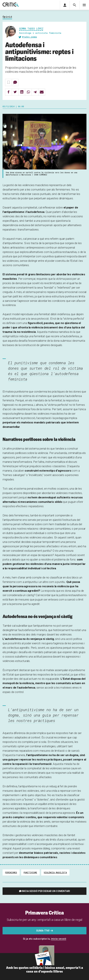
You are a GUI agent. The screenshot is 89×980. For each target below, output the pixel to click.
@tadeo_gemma (29, 36)
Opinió (7, 16)
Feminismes (11, 872)
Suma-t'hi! (43, 930)
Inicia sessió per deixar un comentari (46, 891)
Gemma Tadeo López (31, 28)
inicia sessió (58, 938)
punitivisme (30, 872)
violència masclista (55, 872)
